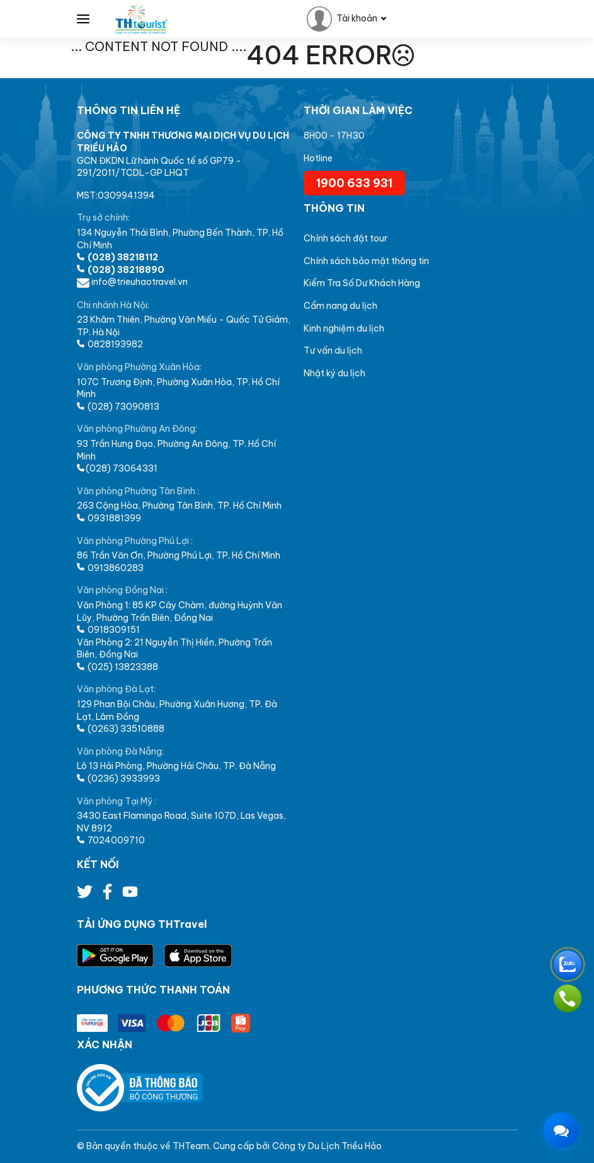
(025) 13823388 (117, 667)
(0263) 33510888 (120, 728)
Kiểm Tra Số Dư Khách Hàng (362, 283)
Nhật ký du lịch (334, 373)
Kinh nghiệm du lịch (344, 328)
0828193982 (110, 344)
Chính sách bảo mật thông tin (366, 261)
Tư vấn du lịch (333, 350)
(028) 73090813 (118, 406)
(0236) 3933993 (118, 778)
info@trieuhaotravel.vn (132, 281)
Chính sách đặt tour (345, 238)
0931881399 (109, 518)
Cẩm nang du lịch (340, 305)
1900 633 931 (354, 183)
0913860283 (110, 568)
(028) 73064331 (117, 468)
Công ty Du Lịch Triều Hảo (327, 1146)
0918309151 (108, 629)
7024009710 (111, 840)
